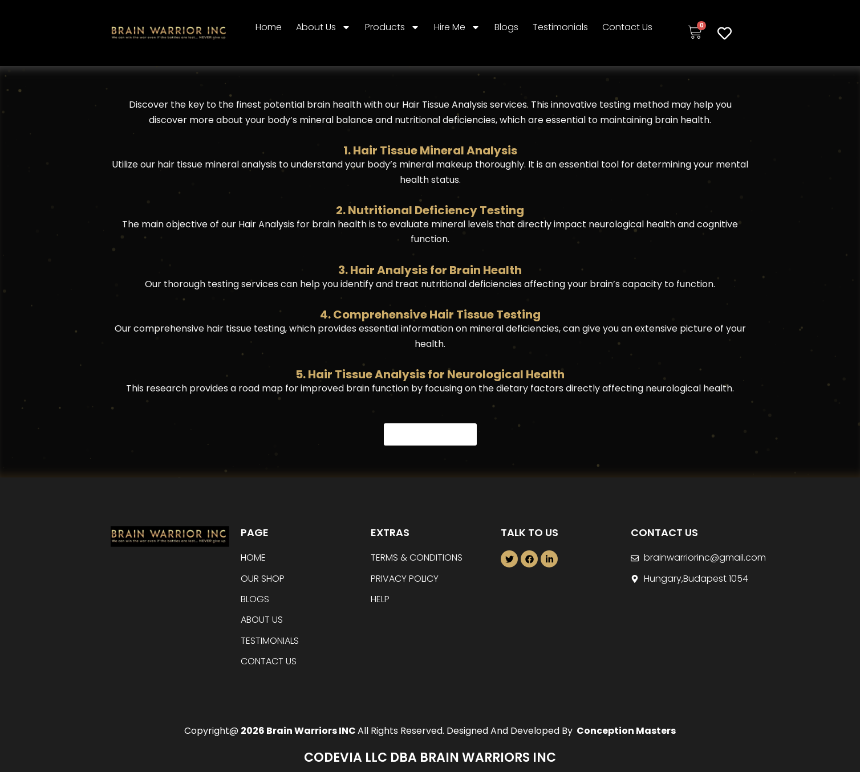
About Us (323, 27)
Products (392, 27)
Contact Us (627, 27)
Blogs (506, 27)
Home (268, 27)
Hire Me (457, 27)
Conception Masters (625, 730)
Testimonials (560, 27)
